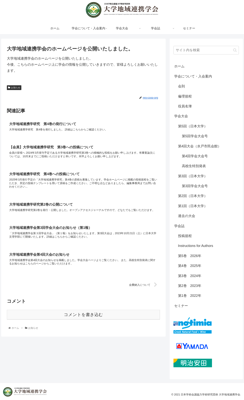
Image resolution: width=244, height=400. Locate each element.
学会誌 (179, 226)
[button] (235, 50)
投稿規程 (185, 236)
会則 (181, 86)
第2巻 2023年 (189, 286)
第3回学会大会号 (195, 186)
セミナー (181, 306)
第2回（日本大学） (192, 196)
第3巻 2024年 (189, 276)
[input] (206, 50)
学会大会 (181, 116)
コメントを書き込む (83, 314)
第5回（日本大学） (192, 126)
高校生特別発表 (194, 166)
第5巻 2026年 (189, 256)
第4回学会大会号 (195, 156)
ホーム (179, 66)
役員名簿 (185, 106)
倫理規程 (185, 96)
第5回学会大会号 (195, 136)
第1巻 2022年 (189, 296)
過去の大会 (186, 216)
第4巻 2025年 (189, 266)
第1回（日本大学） (192, 206)
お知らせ (14, 87)
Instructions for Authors (195, 246)
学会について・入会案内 (193, 76)
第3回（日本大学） (192, 176)
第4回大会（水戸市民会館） (199, 146)
